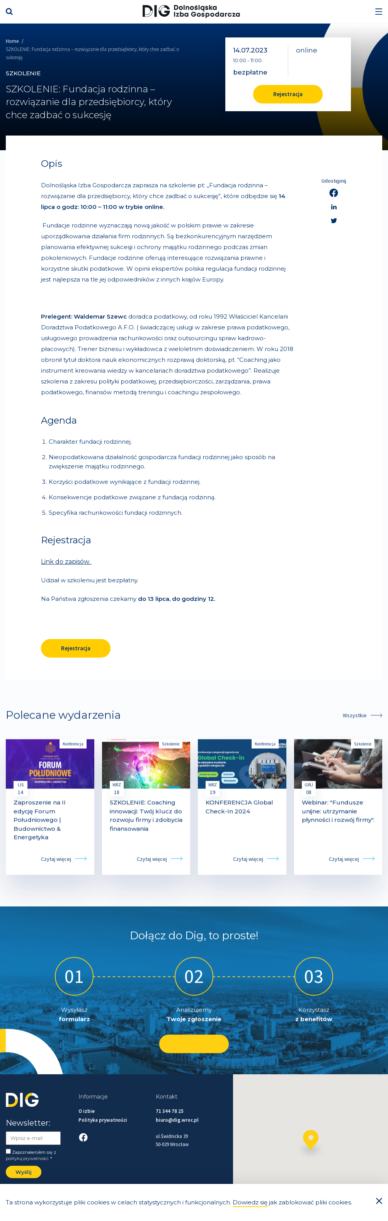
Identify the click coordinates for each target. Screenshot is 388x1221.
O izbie (86, 1111)
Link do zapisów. (66, 561)
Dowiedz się (250, 1202)
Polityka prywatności (102, 1120)
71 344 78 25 (170, 1111)
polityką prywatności (27, 1158)
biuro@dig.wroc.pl (177, 1120)
